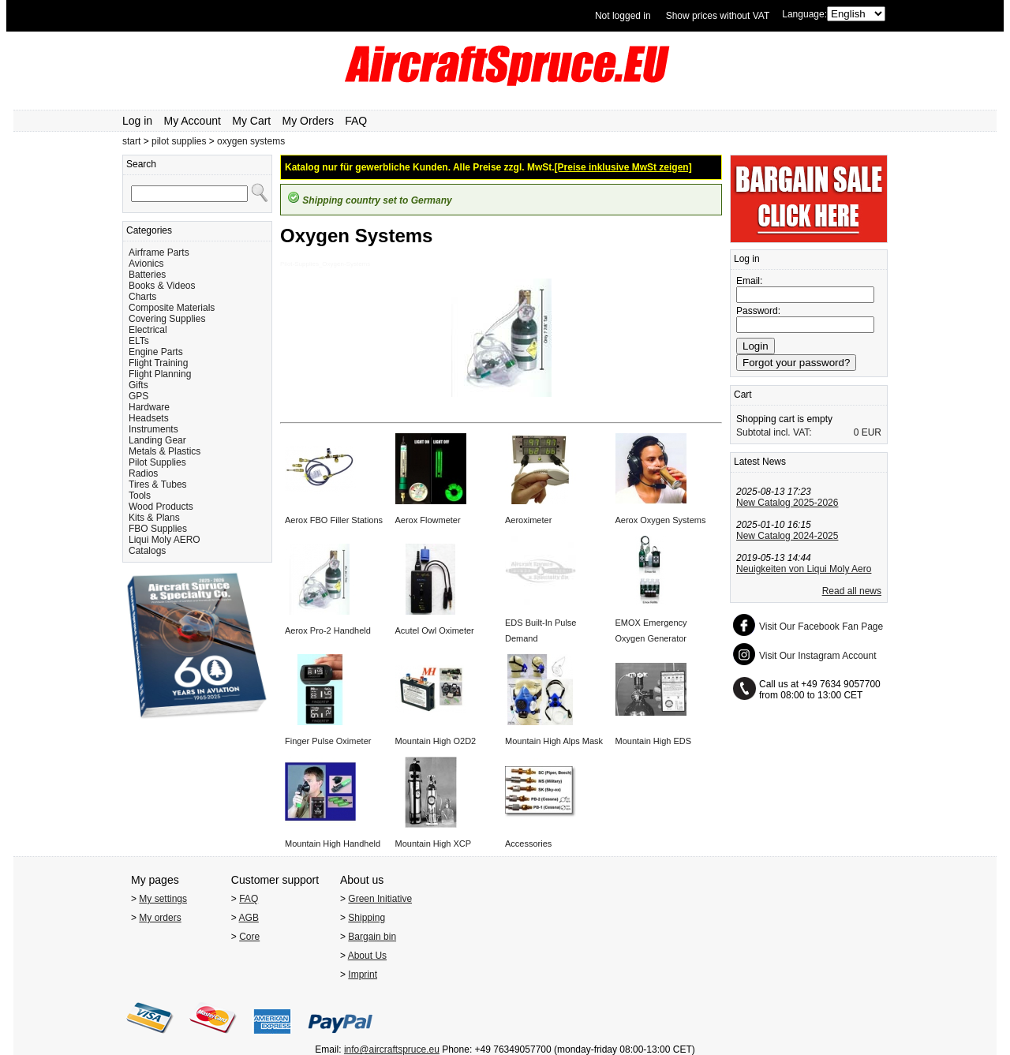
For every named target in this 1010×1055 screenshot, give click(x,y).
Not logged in (623, 15)
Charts (142, 296)
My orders (160, 917)
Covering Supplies (167, 318)
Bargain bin (372, 936)
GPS (138, 396)
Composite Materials (172, 307)
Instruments (153, 429)
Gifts (138, 385)
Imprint (362, 974)
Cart (743, 394)
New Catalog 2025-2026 (787, 502)
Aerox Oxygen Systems (660, 520)
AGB (249, 917)
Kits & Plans (154, 517)
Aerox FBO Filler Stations (334, 520)
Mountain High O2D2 (436, 741)
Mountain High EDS (653, 741)
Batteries (147, 274)
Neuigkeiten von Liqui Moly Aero (803, 568)
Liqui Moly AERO (164, 539)
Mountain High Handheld (332, 843)
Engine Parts (156, 351)
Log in (137, 120)
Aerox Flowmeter (428, 520)
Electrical (148, 329)
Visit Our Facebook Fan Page (821, 626)
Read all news (851, 591)
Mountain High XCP (433, 843)
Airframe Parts (159, 252)
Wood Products (161, 506)
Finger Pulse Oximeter (328, 741)
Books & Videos (162, 285)
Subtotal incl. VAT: (774, 432)
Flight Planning (160, 374)
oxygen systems (251, 141)
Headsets (149, 418)
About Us (367, 955)
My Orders (308, 120)
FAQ (356, 120)
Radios (143, 473)
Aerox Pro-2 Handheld (328, 630)
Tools (140, 495)
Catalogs (147, 550)
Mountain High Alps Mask (554, 741)
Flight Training (158, 363)
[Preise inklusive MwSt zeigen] (623, 167)
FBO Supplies (158, 528)
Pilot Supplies (157, 462)
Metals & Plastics (164, 451)
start (131, 141)
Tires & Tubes (158, 484)
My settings (163, 898)
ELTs (139, 340)
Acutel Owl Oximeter (434, 630)
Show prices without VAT (718, 15)
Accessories (528, 843)
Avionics (146, 263)
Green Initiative (380, 898)
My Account (192, 120)
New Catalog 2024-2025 (787, 535)
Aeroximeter (528, 520)
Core (249, 936)
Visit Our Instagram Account (818, 655)
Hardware (149, 407)
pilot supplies (179, 141)
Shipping (366, 917)
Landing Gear (157, 440)
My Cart (251, 120)
